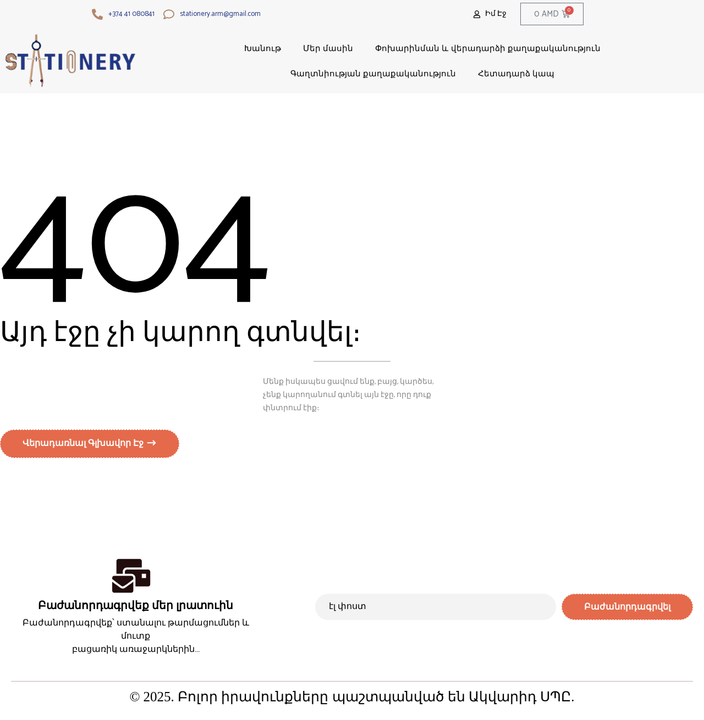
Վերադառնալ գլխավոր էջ (84, 445)
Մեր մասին (328, 48)
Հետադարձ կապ (516, 73)
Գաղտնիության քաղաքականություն (373, 73)
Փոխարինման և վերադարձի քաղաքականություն (488, 48)
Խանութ (262, 48)
